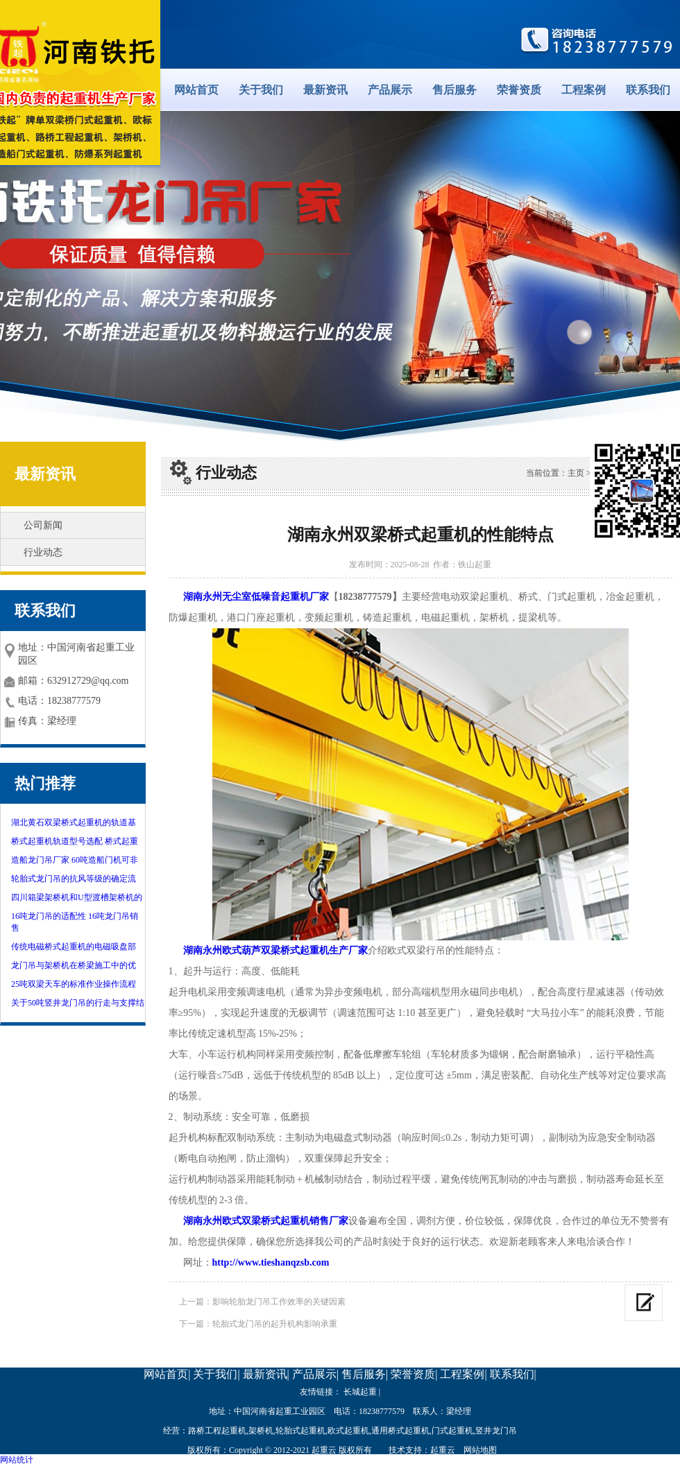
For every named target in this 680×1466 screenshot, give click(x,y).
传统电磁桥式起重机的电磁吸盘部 (73, 946)
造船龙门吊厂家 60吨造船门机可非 (74, 860)
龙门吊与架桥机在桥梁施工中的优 (73, 965)
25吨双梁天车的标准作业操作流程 (73, 984)
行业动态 (43, 552)
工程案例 (583, 90)
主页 (576, 473)
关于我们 (261, 90)
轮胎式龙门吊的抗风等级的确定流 (73, 878)
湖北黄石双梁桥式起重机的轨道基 (73, 822)
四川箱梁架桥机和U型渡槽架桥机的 (76, 897)
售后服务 (454, 90)
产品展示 (390, 90)
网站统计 (16, 1460)
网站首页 (196, 90)
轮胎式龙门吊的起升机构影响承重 (274, 1324)
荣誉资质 (519, 90)
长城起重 (360, 1392)
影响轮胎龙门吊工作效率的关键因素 (279, 1302)
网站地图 (480, 1450)
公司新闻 (43, 525)
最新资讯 (325, 90)
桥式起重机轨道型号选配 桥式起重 (74, 841)
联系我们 (648, 90)
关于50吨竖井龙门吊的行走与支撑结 (77, 1003)
